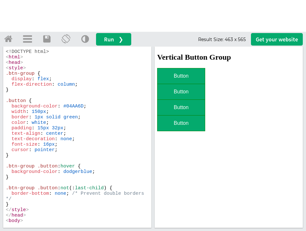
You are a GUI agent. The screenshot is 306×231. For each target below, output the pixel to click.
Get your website (277, 39)
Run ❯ (113, 39)
